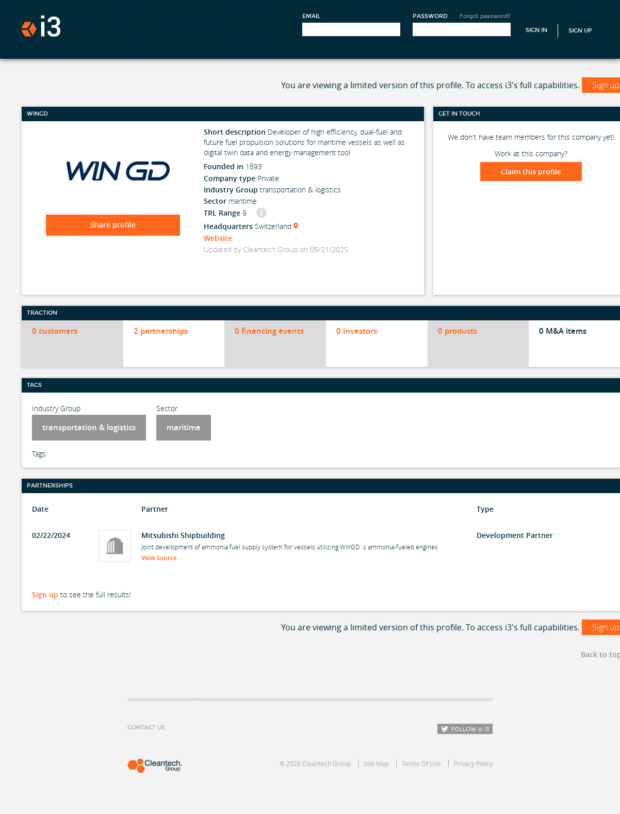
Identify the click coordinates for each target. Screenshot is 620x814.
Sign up (45, 594)
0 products (457, 330)
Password (430, 16)
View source (162, 557)
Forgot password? (485, 16)
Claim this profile (531, 171)
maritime (184, 427)
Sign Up (580, 30)
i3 (40, 26)
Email (311, 16)
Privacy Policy (473, 763)
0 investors (356, 330)
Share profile (113, 225)
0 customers (54, 330)
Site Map (376, 763)
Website (218, 238)
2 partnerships (161, 330)
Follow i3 (465, 729)
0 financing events (269, 330)
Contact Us (146, 727)
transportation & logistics (89, 427)
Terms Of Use (421, 763)
